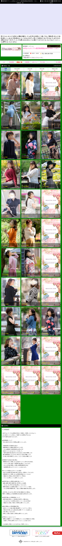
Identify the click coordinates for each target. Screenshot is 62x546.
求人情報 (58, 59)
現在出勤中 (17, 67)
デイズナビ (31, 545)
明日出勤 (42, 67)
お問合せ (56, 53)
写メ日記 (42, 59)
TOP (4, 59)
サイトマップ (20, 545)
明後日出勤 (54, 67)
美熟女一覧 (19, 59)
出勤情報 (27, 59)
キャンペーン (50, 59)
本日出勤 (30, 67)
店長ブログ (35, 59)
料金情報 (11, 59)
